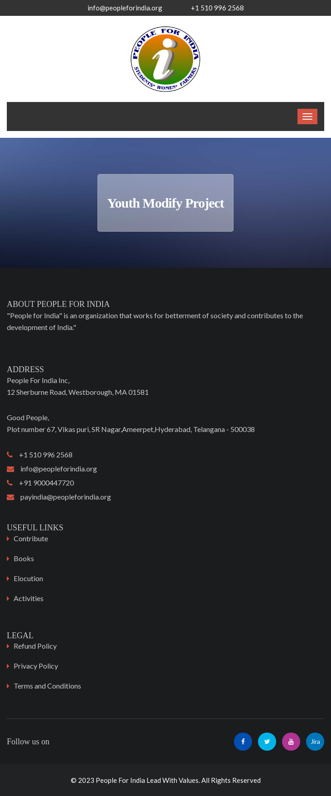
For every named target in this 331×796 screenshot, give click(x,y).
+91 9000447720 (40, 482)
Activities (29, 598)
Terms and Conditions (47, 685)
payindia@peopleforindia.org (59, 496)
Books (24, 558)
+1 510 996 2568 (40, 454)
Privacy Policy (36, 665)
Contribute (31, 538)
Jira (315, 741)
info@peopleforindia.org (125, 8)
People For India (120, 780)
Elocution (28, 578)
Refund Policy (35, 645)
